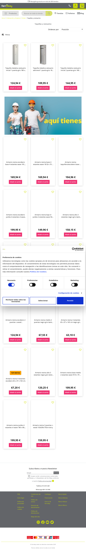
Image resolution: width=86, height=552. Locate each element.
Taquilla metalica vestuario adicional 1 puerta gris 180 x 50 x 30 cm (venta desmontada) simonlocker (43, 71)
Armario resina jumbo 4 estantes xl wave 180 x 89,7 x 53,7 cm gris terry (15, 427)
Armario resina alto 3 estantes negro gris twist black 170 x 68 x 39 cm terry (43, 375)
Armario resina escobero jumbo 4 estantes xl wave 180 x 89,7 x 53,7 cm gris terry (15, 218)
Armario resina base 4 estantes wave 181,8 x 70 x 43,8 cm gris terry (43, 164)
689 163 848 (46, 490)
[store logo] (7, 6)
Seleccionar (42, 301)
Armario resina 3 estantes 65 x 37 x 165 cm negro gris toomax (70, 322)
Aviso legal (20, 498)
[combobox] (36, 13)
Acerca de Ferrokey (48, 502)
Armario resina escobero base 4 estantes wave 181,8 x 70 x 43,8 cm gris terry (15, 164)
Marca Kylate (62, 494)
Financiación (48, 498)
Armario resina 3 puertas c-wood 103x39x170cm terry (43, 426)
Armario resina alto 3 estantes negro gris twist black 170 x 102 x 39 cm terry (70, 218)
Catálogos (48, 494)
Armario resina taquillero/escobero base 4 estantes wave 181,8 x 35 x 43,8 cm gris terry (71, 165)
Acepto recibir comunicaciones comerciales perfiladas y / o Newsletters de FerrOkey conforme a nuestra (43, 478)
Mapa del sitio (35, 517)
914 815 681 (46, 486)
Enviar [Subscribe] (56, 473)
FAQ (18, 494)
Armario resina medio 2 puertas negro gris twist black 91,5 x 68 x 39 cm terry (43, 323)
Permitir (70, 301)
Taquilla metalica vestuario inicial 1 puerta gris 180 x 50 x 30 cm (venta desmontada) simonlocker (15, 71)
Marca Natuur (62, 502)
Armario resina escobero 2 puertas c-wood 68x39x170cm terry (15, 322)
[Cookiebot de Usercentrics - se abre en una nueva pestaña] (73, 250)
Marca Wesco (62, 505)
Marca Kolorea (63, 498)
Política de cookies (20, 508)
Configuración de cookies (68, 294)
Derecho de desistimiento (35, 506)
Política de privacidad (20, 502)
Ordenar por (53, 29)
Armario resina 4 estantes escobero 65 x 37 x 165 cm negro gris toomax (15, 381)
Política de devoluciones (35, 512)
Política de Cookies (38, 273)
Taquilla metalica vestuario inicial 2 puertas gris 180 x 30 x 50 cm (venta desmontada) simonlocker (70, 71)
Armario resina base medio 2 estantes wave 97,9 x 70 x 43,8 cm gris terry (70, 375)
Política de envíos (34, 501)
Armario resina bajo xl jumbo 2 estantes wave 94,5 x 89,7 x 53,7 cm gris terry (43, 217)
